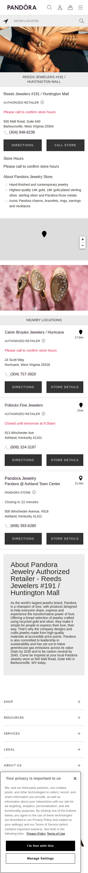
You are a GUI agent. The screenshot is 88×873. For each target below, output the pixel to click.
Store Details (65, 387)
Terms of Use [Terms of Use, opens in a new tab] (56, 833)
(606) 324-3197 (23, 447)
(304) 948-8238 (22, 132)
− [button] (82, 245)
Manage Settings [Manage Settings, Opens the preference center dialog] (40, 858)
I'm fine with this (40, 846)
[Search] (49, 7)
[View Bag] (70, 7)
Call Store (65, 145)
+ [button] (82, 239)
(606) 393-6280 (23, 526)
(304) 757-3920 (23, 374)
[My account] (60, 7)
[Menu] (80, 7)
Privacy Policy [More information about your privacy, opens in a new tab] (36, 833)
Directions (23, 145)
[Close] (75, 778)
